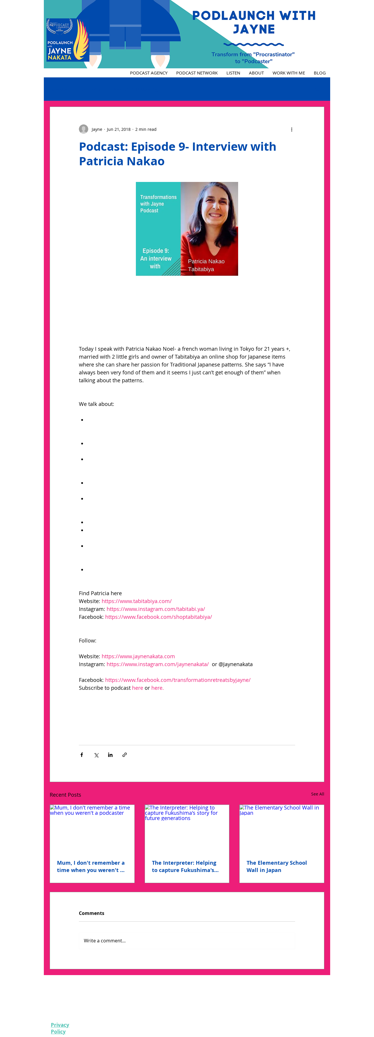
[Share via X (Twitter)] (96, 755)
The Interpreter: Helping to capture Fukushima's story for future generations (184, 866)
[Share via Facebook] (81, 755)
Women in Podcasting (136, 89)
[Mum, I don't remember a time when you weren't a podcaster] (92, 828)
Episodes (58, 89)
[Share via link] (124, 755)
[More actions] (291, 129)
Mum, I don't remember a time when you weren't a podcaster (91, 866)
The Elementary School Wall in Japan (277, 866)
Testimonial (90, 89)
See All (317, 794)
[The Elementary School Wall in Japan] (282, 828)
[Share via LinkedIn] (110, 755)
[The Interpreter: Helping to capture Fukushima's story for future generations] (187, 828)
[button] (317, 89)
